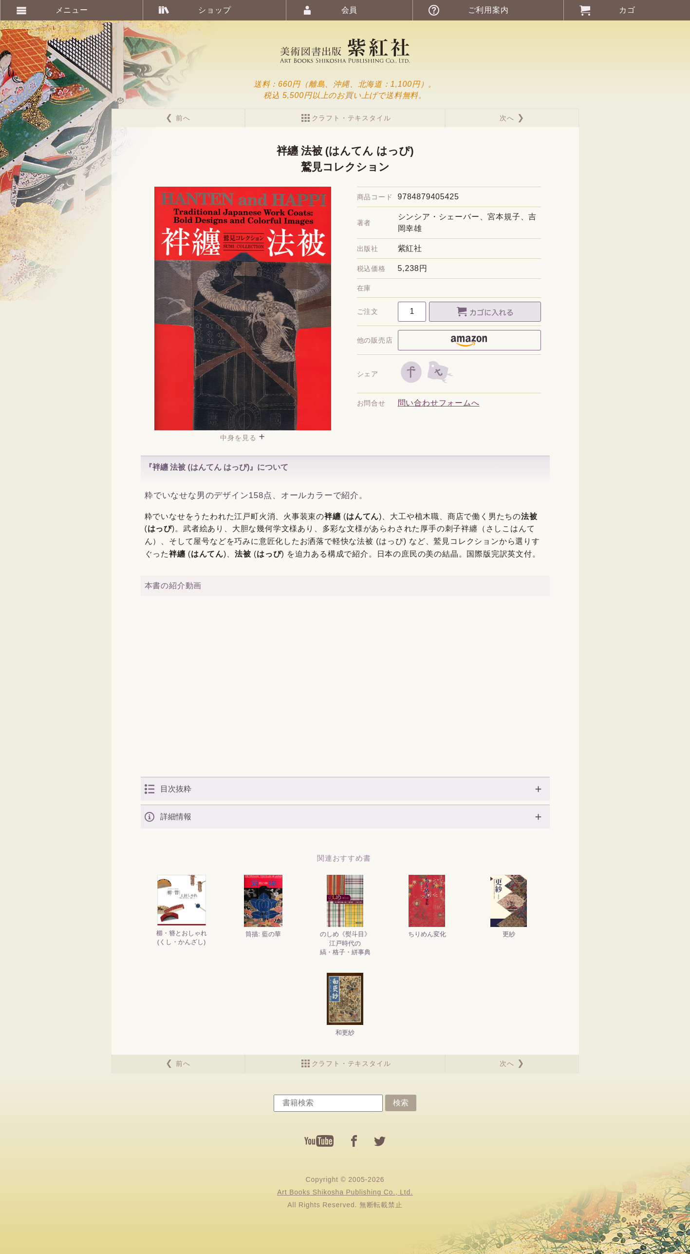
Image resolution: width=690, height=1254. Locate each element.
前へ (183, 118)
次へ (507, 118)
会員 (349, 10)
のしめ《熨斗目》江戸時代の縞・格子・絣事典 (345, 915)
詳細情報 (175, 816)
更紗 (508, 906)
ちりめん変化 (427, 906)
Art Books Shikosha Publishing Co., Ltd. (345, 1192)
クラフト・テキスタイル (351, 118)
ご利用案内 (488, 10)
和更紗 (345, 1004)
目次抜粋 (175, 789)
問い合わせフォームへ (439, 403)
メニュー (72, 10)
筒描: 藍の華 (263, 906)
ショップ (214, 10)
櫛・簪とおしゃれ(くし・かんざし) (181, 910)
